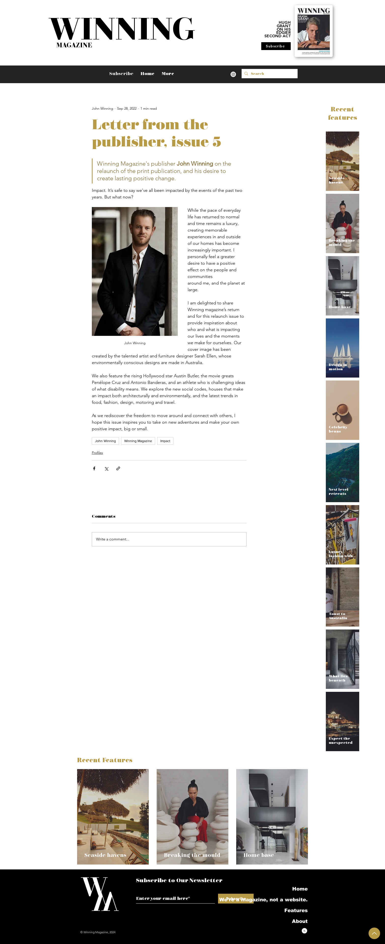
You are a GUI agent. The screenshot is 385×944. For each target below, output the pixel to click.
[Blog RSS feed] (304, 931)
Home (300, 889)
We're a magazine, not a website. (281, 899)
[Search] (269, 73)
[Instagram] (233, 74)
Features (296, 910)
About (300, 921)
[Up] (374, 933)
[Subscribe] (276, 46)
